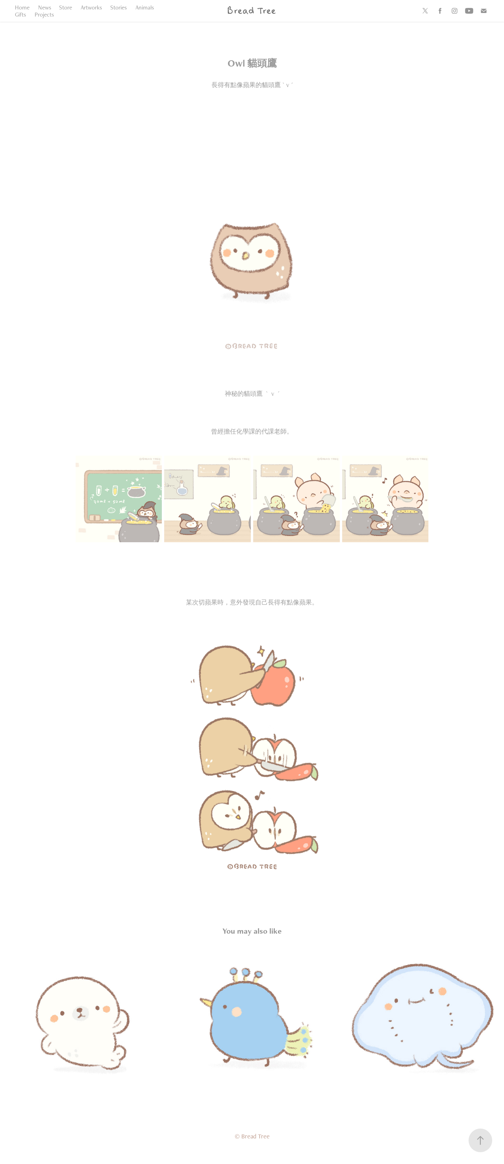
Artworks (91, 7)
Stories (118, 7)
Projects (44, 14)
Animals (144, 7)
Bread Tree (251, 11)
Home (22, 7)
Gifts (20, 14)
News (44, 7)
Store (65, 7)
